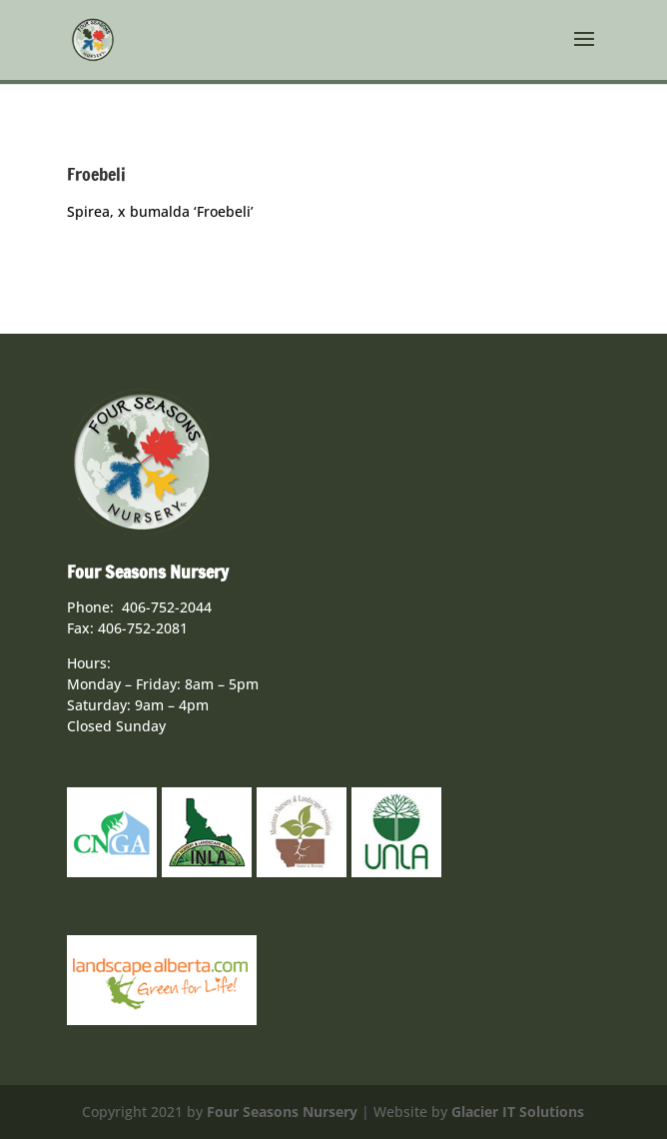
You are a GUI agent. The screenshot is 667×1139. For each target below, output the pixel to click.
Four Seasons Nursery (282, 1111)
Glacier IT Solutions (517, 1111)
